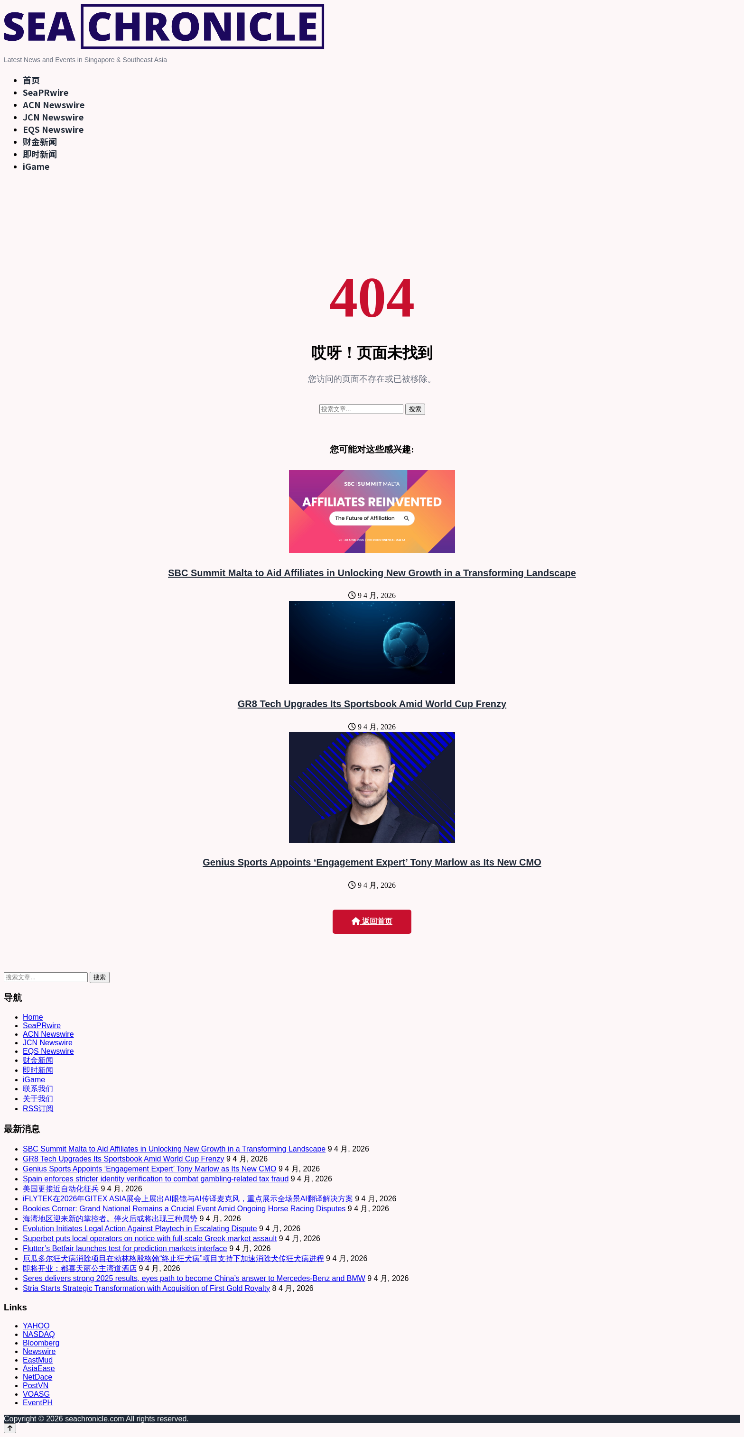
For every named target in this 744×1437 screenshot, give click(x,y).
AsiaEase (39, 1368)
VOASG (36, 1394)
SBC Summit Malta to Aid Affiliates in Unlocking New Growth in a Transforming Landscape (372, 573)
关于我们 (38, 1099)
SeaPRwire (45, 92)
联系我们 (38, 1089)
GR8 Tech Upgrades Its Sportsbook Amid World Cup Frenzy (372, 704)
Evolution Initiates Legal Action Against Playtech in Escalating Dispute (140, 1229)
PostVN (35, 1386)
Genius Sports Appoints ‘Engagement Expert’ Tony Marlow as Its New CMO (372, 862)
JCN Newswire (53, 117)
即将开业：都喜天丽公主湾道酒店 (80, 1268)
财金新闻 (40, 141)
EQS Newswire (53, 129)
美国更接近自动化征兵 (61, 1189)
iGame (36, 166)
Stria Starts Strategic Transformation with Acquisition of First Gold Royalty (146, 1288)
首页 (31, 80)
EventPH (38, 1403)
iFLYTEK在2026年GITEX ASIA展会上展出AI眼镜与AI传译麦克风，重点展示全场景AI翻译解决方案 (188, 1199)
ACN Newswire (53, 104)
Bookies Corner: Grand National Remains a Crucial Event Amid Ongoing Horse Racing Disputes (184, 1209)
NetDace (37, 1377)
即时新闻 (40, 153)
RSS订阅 (38, 1109)
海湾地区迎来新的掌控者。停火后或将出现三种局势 (110, 1219)
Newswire (39, 1351)
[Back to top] (10, 1428)
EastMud (38, 1360)
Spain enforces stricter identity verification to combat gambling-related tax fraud (155, 1179)
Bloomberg (41, 1343)
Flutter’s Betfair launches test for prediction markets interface (125, 1248)
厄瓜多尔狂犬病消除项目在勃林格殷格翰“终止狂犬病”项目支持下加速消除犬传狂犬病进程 (173, 1258)
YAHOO (36, 1326)
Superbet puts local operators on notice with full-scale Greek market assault (150, 1238)
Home (33, 1017)
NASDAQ (39, 1334)
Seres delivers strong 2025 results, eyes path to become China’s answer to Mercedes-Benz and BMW (194, 1278)
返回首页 (372, 921)
